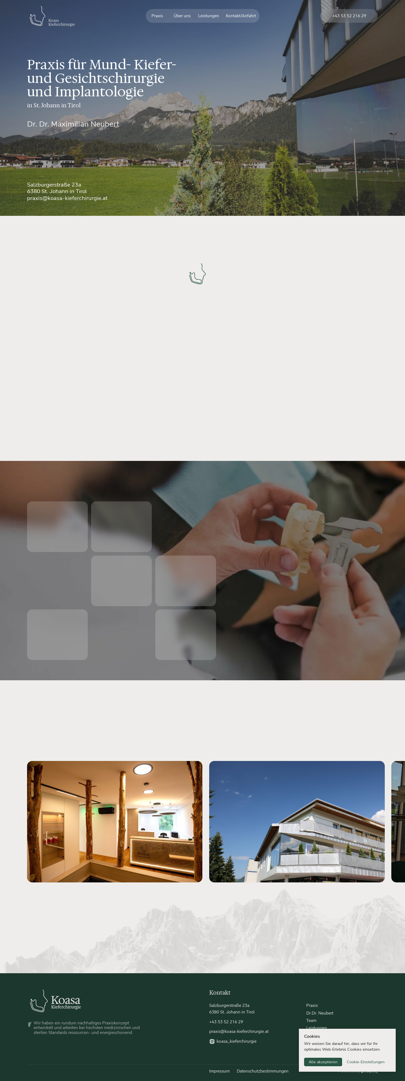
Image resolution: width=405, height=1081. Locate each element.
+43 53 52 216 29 (349, 15)
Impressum (219, 1071)
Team (311, 1020)
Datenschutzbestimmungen (263, 1071)
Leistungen (208, 15)
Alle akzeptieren (323, 1062)
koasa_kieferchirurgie (237, 1041)
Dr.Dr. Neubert (319, 1013)
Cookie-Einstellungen (365, 1062)
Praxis (157, 15)
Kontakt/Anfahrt (241, 15)
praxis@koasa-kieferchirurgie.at (67, 198)
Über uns (182, 15)
